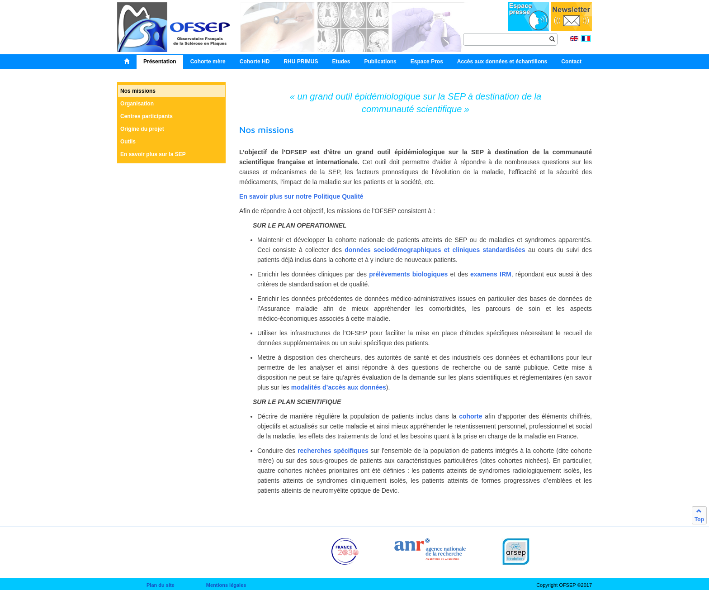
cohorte (470, 416)
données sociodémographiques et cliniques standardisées (435, 249)
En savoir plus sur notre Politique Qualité (301, 196)
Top (699, 515)
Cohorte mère (208, 61)
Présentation (159, 61)
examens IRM (490, 274)
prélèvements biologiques (408, 274)
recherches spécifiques (333, 450)
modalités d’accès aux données (338, 387)
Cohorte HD (255, 61)
